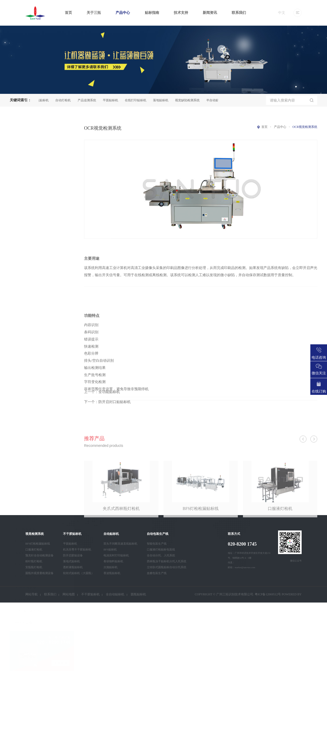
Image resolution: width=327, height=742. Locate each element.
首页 (68, 13)
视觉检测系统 (25, 265)
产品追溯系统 (89, 100)
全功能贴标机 (109, 404)
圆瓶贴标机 (44, 100)
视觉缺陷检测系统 (190, 100)
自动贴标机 (24, 288)
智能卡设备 (24, 370)
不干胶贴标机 (25, 276)
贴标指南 (152, 13)
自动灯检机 (66, 100)
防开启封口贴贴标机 (114, 414)
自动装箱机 (24, 347)
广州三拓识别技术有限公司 (234, 594)
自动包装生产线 (27, 312)
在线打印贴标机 (138, 100)
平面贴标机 (113, 100)
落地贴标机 (163, 100)
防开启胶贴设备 (73, 555)
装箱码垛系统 (25, 300)
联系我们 (239, 13)
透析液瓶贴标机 (73, 567)
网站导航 (31, 594)
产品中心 (123, 13)
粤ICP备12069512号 (268, 594)
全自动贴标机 (115, 594)
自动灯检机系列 (27, 323)
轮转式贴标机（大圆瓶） (78, 573)
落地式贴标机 (71, 561)
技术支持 (181, 13)
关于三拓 (94, 13)
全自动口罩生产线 (29, 358)
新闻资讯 (210, 13)
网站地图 (69, 594)
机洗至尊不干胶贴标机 (77, 549)
